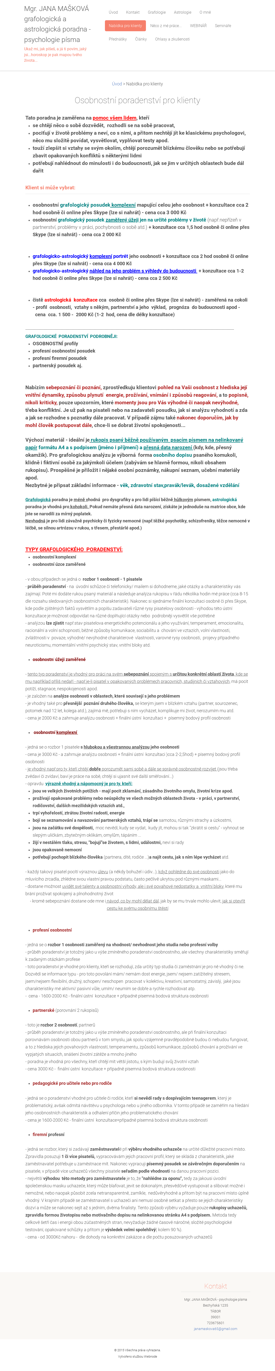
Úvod (117, 83)
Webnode (150, 1356)
